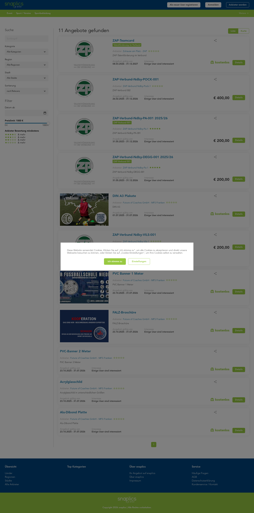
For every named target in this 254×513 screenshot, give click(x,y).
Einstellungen (139, 261)
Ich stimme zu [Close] (115, 261)
